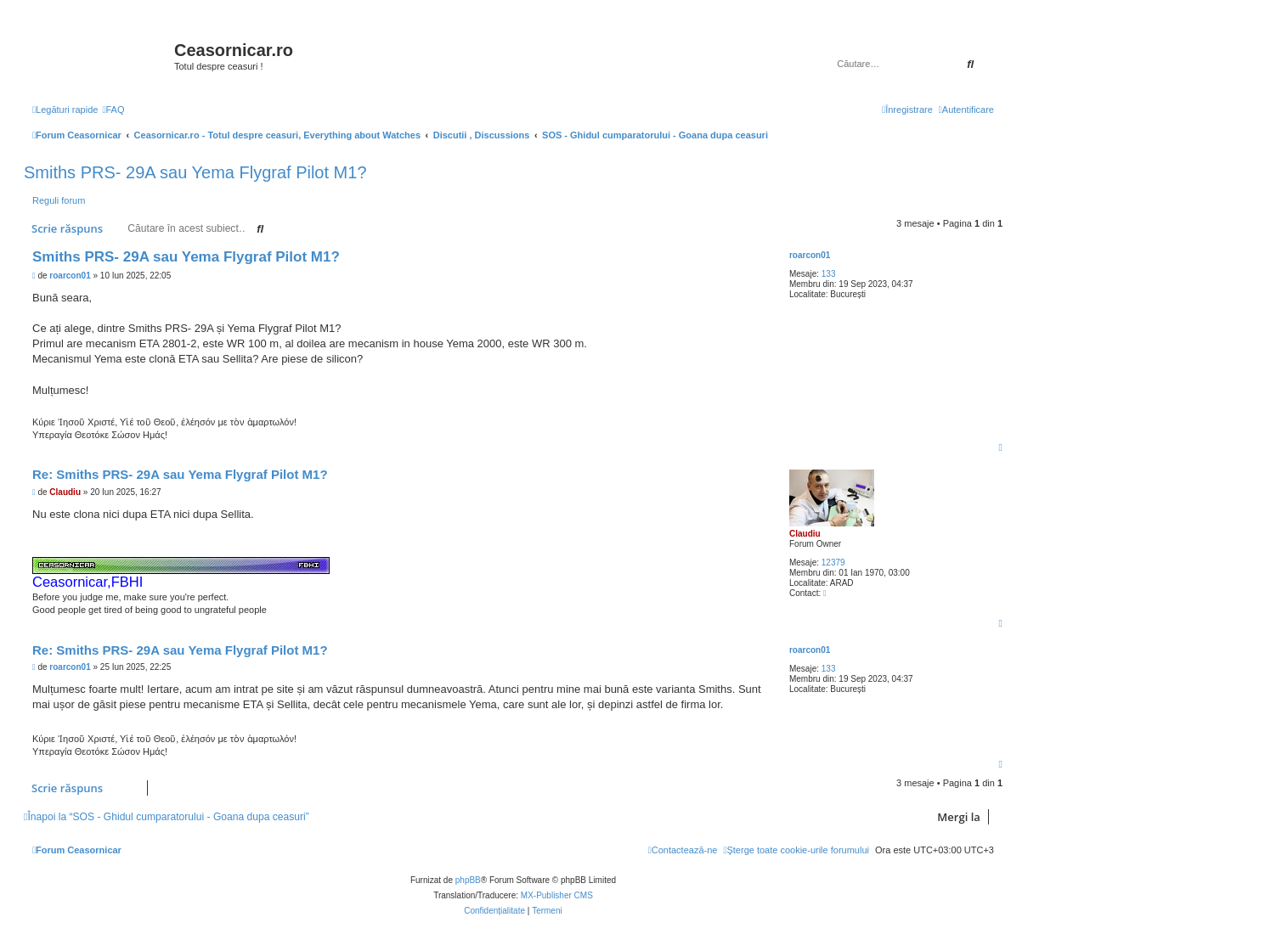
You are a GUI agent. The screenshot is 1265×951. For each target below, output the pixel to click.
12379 (833, 562)
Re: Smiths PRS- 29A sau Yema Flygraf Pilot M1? (180, 474)
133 (829, 274)
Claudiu (805, 533)
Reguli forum (58, 200)
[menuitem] (113, 109)
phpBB (468, 880)
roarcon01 (809, 255)
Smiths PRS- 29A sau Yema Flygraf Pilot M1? (195, 172)
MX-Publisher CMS (557, 895)
